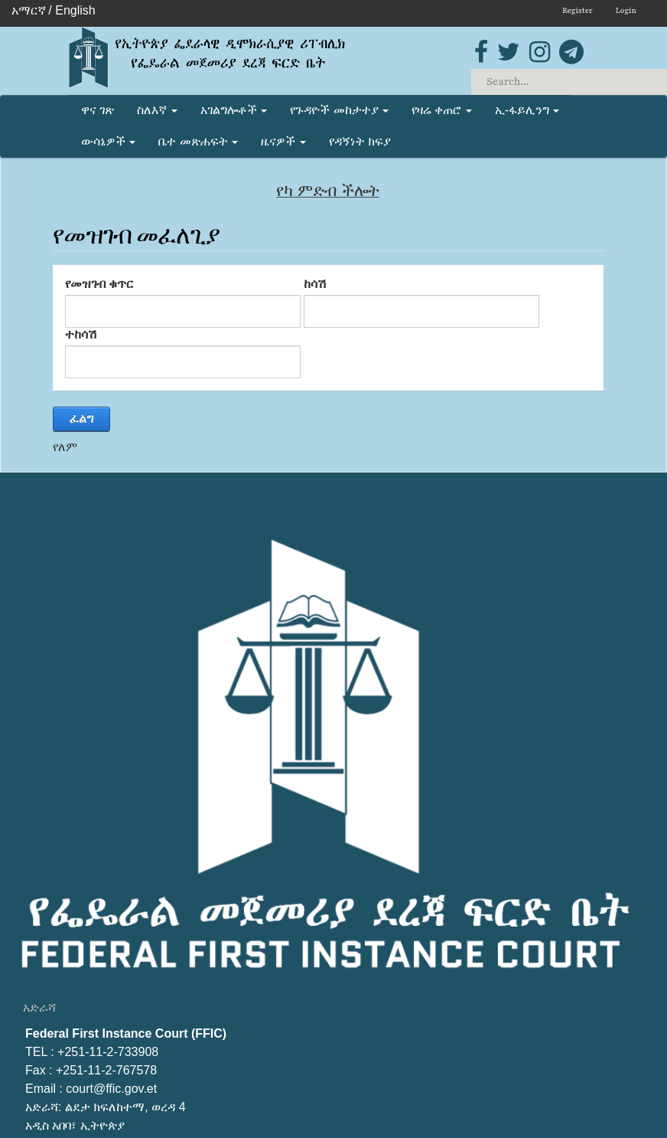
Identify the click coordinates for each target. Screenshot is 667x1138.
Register (577, 10)
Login (626, 10)
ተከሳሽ (81, 334)
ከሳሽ (315, 283)
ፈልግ (81, 418)
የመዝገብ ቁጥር (99, 283)
